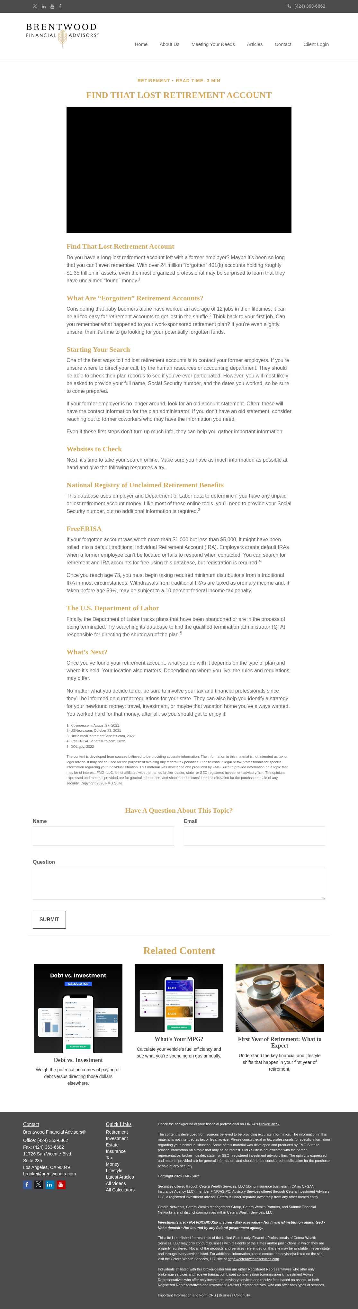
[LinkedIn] (44, 6)
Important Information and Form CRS (187, 1295)
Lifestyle (114, 1170)
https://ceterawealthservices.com (253, 1259)
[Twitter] (35, 6)
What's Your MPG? (179, 1039)
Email (191, 821)
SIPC (226, 1191)
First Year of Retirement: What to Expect (279, 1042)
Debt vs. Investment (78, 1060)
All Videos (116, 1183)
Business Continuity (234, 1295)
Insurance (116, 1151)
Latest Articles (120, 1177)
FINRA (215, 1191)
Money (113, 1164)
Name (40, 821)
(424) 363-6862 (306, 6)
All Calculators (120, 1189)
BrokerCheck (269, 1124)
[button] (176, 37)
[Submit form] (49, 920)
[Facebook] (60, 6)
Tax (109, 1157)
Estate (112, 1144)
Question (44, 862)
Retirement (117, 1132)
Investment (117, 1138)
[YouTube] (52, 6)
